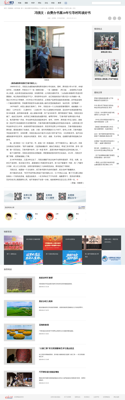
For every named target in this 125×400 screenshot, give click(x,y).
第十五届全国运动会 (52, 254)
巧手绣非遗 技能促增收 (42, 372)
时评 (33, 3)
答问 (110, 107)
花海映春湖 (37, 325)
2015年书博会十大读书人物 (63, 8)
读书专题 (17, 8)
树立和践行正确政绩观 (33, 239)
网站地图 (116, 397)
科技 (52, 3)
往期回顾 (51, 8)
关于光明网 (67, 397)
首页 (5, 8)
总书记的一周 (104, 115)
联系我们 (87, 397)
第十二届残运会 (11, 254)
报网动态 (77, 397)
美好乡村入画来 (39, 301)
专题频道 (10, 8)
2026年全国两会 (70, 239)
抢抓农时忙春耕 (39, 278)
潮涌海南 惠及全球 (105, 136)
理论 (39, 3)
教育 (59, 3)
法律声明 (96, 397)
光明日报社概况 (55, 397)
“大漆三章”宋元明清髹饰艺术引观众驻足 (50, 348)
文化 (46, 3)
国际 (26, 3)
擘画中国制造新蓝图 (101, 98)
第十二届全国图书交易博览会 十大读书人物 (34, 8)
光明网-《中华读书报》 (59, 18)
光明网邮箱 (106, 397)
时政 (19, 3)
